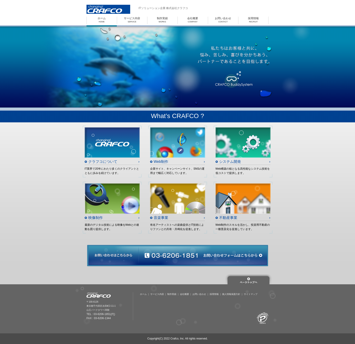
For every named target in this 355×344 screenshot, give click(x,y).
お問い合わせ (199, 294)
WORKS (162, 20)
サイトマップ (250, 294)
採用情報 (214, 294)
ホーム (143, 294)
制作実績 (171, 294)
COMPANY (192, 20)
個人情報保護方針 (231, 294)
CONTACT (223, 20)
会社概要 (184, 294)
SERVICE (132, 20)
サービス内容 (157, 294)
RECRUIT (253, 20)
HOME (102, 20)
